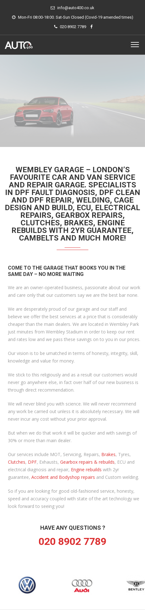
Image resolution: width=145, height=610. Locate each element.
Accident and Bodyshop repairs (63, 477)
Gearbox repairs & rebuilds (87, 462)
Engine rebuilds (86, 470)
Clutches (16, 462)
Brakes (108, 454)
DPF (32, 462)
